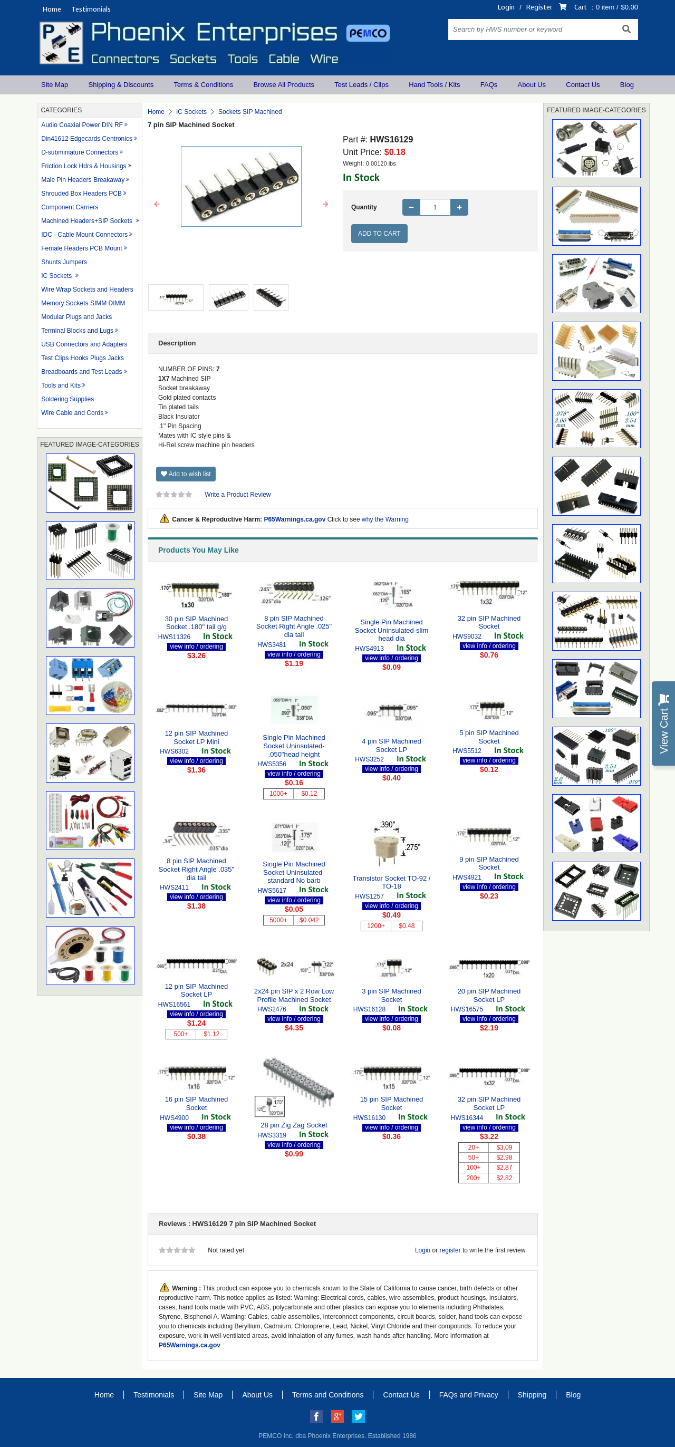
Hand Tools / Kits (434, 85)
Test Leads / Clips (361, 85)
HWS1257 (369, 896)
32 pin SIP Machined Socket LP (489, 1103)
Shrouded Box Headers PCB (81, 193)
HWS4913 (369, 648)
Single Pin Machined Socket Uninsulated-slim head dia (391, 630)
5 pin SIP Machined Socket (489, 737)
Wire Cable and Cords (72, 413)
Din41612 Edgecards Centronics (86, 138)
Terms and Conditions (327, 1395)
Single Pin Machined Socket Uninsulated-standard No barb (294, 872)
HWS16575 (467, 1009)
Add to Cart (379, 233)
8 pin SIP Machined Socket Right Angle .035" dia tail (196, 869)
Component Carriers (69, 207)
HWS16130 (369, 1118)
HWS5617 (271, 890)
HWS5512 (466, 751)
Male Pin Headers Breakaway (82, 180)
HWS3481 (271, 645)
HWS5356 (271, 764)
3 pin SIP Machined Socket (391, 995)
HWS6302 (174, 751)
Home (51, 9)
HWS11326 (174, 637)
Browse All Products (283, 85)
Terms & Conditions (203, 85)
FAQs (489, 85)
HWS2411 (174, 887)
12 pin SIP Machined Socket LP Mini (196, 737)
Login (506, 7)
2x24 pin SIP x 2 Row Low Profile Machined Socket (294, 995)
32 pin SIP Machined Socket (489, 622)
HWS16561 (174, 1004)
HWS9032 (466, 636)
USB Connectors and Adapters (84, 344)
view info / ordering (196, 646)
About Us (532, 85)
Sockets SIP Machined (250, 111)
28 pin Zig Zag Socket (294, 1125)
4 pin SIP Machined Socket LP (391, 745)
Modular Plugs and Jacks (76, 317)
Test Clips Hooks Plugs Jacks (82, 358)
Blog (627, 85)
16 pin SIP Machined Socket (196, 1103)
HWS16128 (369, 1009)
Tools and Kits (61, 385)
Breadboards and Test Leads (81, 371)
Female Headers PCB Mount (81, 248)
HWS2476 (271, 1009)
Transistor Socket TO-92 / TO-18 (392, 882)
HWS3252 (369, 759)
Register (539, 7)
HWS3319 (271, 1135)
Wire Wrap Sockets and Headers (87, 289)
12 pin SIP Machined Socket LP (196, 990)
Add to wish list (186, 474)
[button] (157, 204)
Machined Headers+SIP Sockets (87, 221)
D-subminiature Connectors (79, 152)
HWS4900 (174, 1118)
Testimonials (91, 9)
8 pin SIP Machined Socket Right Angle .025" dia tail (294, 626)
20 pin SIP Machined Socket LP (489, 995)
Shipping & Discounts (121, 85)
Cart (580, 7)
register (450, 1250)
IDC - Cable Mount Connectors (84, 234)
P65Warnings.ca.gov (294, 519)
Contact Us (583, 85)
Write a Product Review (238, 494)
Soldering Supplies (67, 399)
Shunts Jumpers (64, 262)
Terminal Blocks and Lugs (77, 330)
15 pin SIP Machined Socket (391, 1103)
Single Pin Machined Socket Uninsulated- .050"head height (294, 746)
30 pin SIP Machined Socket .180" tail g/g (196, 623)
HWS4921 (466, 877)
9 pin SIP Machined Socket (489, 863)
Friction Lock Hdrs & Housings (83, 166)
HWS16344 (467, 1118)
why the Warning (385, 519)
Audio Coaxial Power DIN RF (82, 125)
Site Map (54, 85)
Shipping (532, 1395)
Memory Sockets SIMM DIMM (83, 303)
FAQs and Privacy (468, 1395)
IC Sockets (57, 275)
